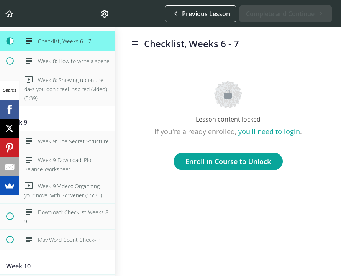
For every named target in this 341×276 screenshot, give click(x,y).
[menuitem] (105, 13)
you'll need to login (269, 131)
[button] (9, 13)
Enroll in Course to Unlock (228, 161)
